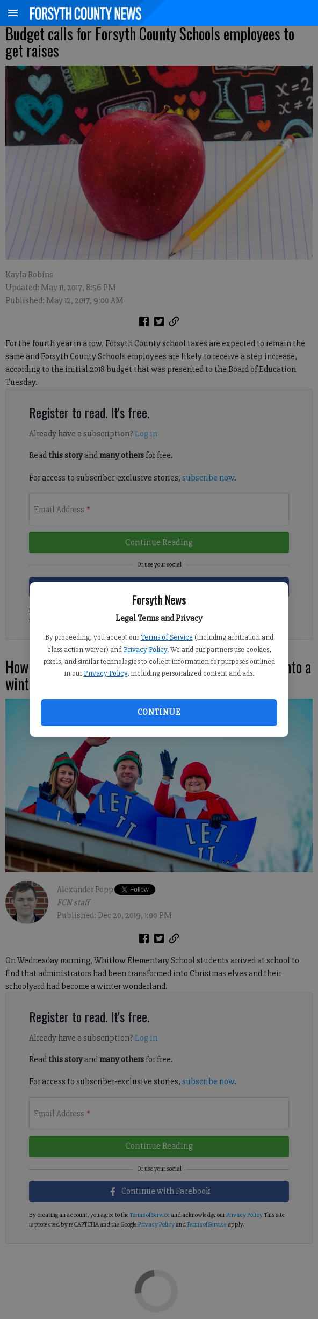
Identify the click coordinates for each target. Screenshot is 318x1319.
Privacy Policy (145, 649)
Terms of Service (167, 637)
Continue (159, 712)
